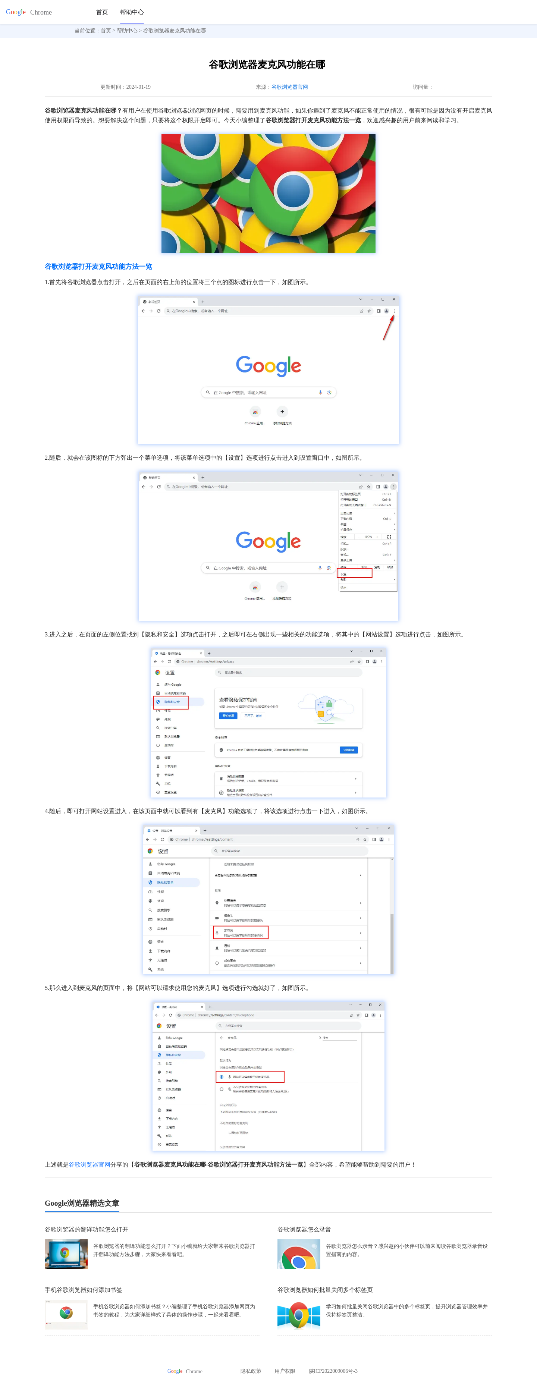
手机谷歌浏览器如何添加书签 (83, 1290)
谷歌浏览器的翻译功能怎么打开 (86, 1229)
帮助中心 (132, 12)
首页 (102, 12)
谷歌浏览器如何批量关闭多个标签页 (325, 1290)
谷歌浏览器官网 (289, 87)
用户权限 (284, 1371)
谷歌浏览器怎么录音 (304, 1229)
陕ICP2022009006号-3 (333, 1371)
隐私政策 (251, 1371)
